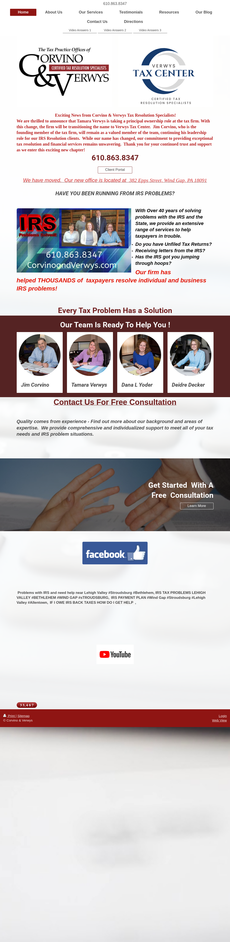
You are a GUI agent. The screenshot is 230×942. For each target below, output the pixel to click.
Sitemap (23, 716)
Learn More (196, 506)
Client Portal (115, 170)
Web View (219, 720)
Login (223, 716)
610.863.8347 (115, 3)
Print (9, 716)
